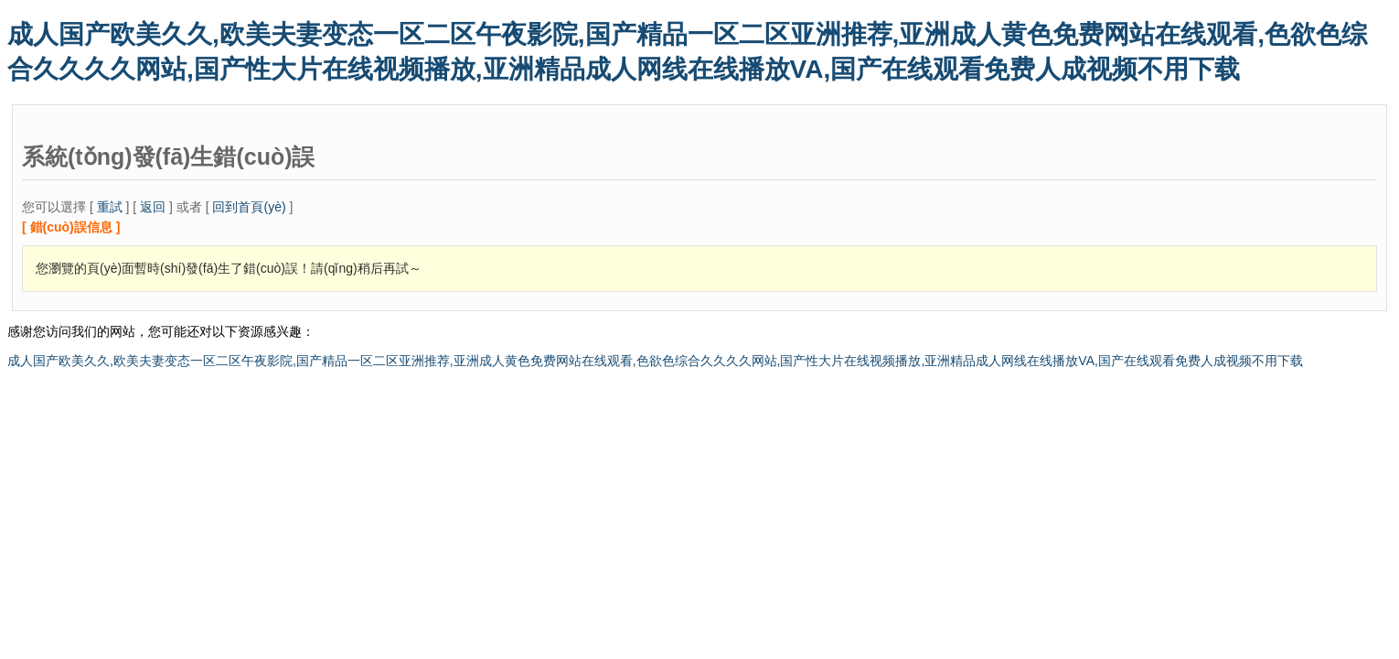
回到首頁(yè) (248, 207)
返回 (153, 207)
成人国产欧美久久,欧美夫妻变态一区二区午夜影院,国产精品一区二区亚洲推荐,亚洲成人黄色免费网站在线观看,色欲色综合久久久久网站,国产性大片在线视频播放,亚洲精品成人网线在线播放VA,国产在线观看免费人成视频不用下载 (655, 360)
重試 (110, 207)
